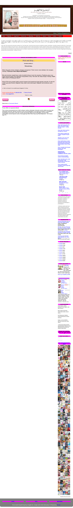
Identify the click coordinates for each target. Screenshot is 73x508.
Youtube (60, 36)
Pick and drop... (29, 60)
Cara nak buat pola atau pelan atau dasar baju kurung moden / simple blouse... (63, 126)
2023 (61, 243)
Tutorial (44, 36)
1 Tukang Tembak (28, 92)
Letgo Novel (16, 36)
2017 (60, 253)
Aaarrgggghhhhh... (10, 93)
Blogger (59, 504)
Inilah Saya (38, 36)
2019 (60, 250)
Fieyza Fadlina (64, 288)
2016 (60, 255)
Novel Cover (23, 36)
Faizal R (60, 231)
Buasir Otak (62, 186)
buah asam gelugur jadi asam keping (63, 236)
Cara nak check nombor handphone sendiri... (63, 131)
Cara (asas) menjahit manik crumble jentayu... (63, 156)
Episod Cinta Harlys (62, 286)
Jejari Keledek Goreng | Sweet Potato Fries (64, 173)
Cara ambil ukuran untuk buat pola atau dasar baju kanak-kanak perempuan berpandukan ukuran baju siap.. (64, 143)
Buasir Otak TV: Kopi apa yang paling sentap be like (64, 188)
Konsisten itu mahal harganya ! (63, 183)
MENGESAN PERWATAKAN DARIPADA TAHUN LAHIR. (64, 152)
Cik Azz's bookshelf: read (64, 344)
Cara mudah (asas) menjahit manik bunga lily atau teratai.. (64, 165)
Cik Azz (60, 226)
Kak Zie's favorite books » (65, 496)
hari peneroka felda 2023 (64, 222)
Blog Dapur (31, 36)
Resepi (49, 36)
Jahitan (54, 36)
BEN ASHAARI (62, 181)
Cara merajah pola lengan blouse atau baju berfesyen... (64, 148)
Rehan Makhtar (64, 293)
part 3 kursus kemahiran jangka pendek (64, 227)
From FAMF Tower (63, 171)
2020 (61, 248)
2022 (61, 245)
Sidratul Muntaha (62, 221)
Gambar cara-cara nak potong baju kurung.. (63, 138)
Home (4, 36)
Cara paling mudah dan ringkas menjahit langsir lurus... (63, 134)
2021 (60, 247)
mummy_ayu (61, 235)
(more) (66, 229)
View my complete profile (64, 274)
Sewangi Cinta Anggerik (63, 280)
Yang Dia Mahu (62, 291)
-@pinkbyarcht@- (63, 176)
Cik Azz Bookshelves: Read (64, 278)
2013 (60, 260)
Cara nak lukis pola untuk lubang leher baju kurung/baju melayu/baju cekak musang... (64, 161)
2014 (60, 258)
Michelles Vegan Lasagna (63, 178)
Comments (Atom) (13, 103)
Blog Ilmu (9, 36)
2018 (60, 252)
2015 (60, 257)
